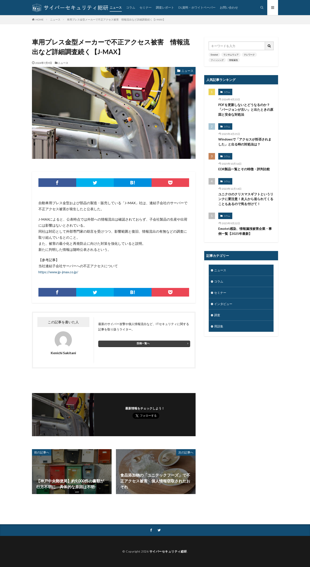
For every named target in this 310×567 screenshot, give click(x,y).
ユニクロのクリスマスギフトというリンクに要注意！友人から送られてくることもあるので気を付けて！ (245, 199)
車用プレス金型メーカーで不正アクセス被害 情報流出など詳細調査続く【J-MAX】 (116, 19)
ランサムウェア (231, 54)
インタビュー (223, 304)
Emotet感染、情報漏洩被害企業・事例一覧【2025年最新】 (245, 231)
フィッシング (217, 60)
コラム (130, 7)
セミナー (145, 7)
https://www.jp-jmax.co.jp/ (58, 272)
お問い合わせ (229, 7)
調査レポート (165, 7)
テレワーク (249, 54)
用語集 (218, 326)
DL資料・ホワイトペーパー (196, 7)
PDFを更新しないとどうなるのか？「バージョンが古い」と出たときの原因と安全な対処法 (245, 109)
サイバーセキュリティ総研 (168, 551)
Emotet (214, 54)
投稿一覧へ (143, 343)
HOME (40, 19)
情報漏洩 (233, 60)
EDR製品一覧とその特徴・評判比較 (244, 169)
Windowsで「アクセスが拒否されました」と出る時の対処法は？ (244, 141)
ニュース (116, 7)
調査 (217, 315)
